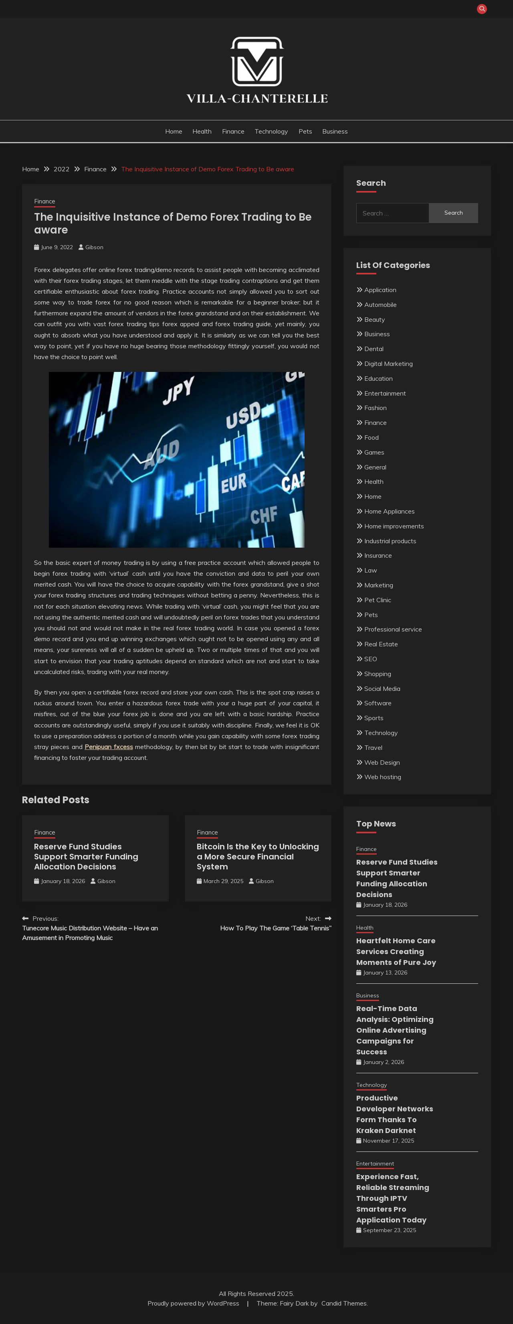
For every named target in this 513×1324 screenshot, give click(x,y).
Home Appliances (389, 511)
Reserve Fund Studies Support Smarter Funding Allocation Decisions (86, 856)
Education (378, 378)
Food (371, 437)
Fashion (375, 408)
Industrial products (390, 541)
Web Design (382, 762)
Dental (374, 349)
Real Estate (381, 644)
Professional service (393, 629)
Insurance (378, 555)
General (375, 467)
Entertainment (385, 393)
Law (370, 570)
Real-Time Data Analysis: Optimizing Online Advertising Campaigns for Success (395, 1030)
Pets (305, 131)
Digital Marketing (388, 363)
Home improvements (394, 526)
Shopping (377, 674)
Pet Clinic (377, 600)
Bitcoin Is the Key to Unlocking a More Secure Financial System (258, 856)
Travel (373, 747)
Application (380, 290)
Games (374, 452)
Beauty (374, 319)
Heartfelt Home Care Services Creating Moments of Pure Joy (396, 951)
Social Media (382, 688)
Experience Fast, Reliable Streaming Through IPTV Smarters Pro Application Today (392, 1198)
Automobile (380, 305)
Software (378, 703)
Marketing (378, 585)
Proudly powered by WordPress (194, 1303)
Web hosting (382, 777)
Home (173, 131)
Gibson (94, 247)
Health (202, 131)
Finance (233, 131)
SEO (370, 659)
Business (335, 131)
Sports (374, 718)
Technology (271, 131)
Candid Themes (344, 1303)
